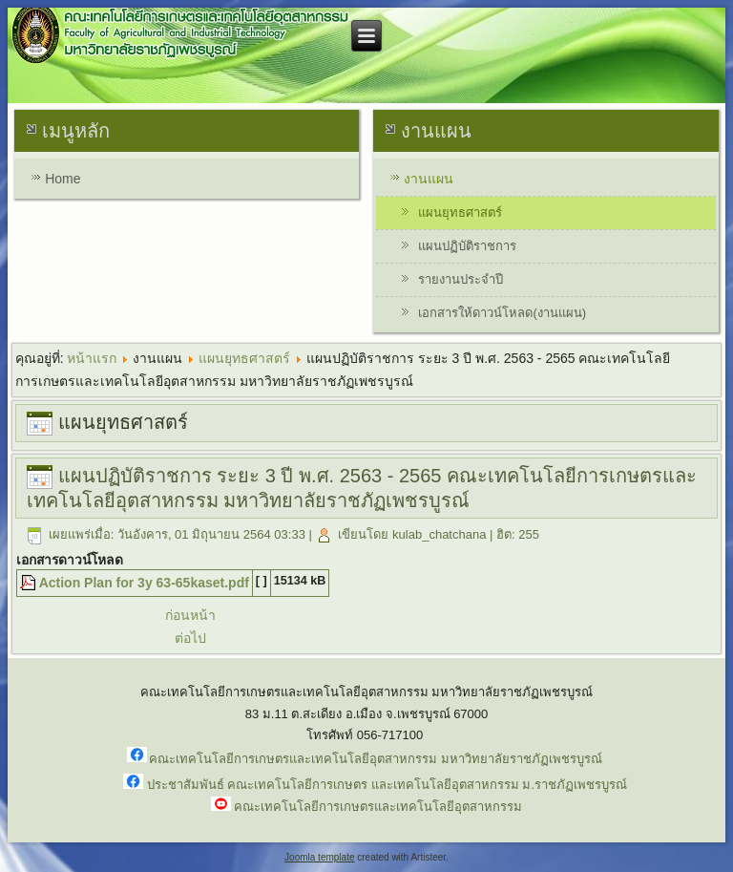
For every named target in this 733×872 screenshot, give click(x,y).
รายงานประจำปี (460, 279)
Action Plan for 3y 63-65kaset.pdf (144, 582)
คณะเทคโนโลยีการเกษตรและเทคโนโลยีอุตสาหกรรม (378, 806)
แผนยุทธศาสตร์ (460, 212)
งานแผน (428, 178)
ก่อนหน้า (190, 615)
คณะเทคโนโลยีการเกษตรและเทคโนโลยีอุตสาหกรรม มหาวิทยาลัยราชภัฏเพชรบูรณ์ (375, 759)
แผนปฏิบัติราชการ (467, 246)
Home (62, 178)
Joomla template (319, 857)
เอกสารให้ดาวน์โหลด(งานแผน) (502, 313)
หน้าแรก (91, 358)
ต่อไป (190, 638)
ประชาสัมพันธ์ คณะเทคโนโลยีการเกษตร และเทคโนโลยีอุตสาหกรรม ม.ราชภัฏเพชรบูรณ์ (387, 784)
